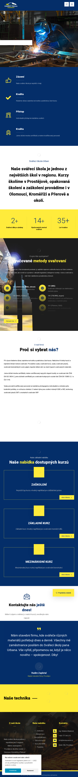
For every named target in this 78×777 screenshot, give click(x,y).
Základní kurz (39, 734)
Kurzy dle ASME (39, 744)
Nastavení (30, 770)
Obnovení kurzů (39, 740)
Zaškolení (39, 731)
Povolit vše (12, 770)
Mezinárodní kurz (39, 737)
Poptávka (39, 747)
